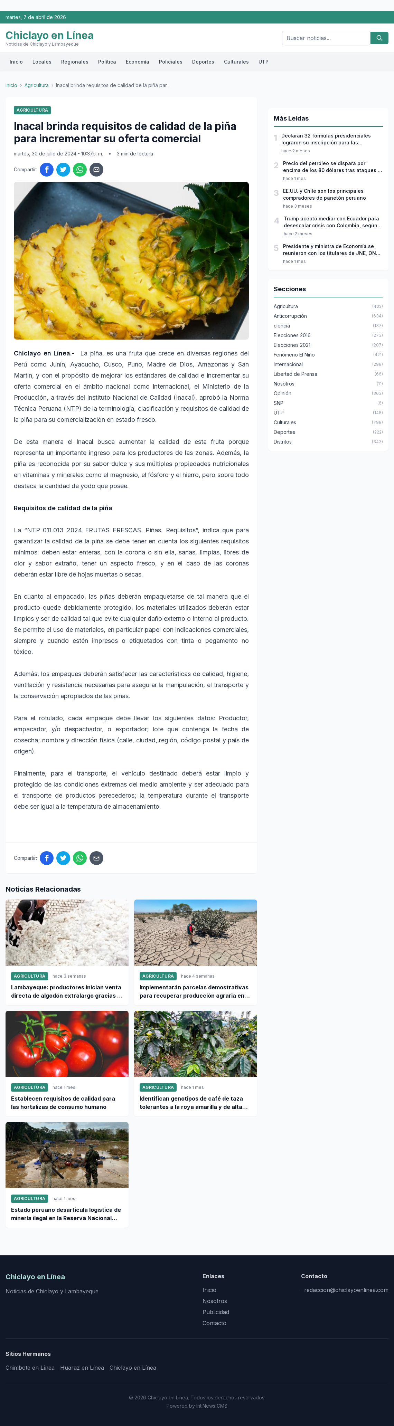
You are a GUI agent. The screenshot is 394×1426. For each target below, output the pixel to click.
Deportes (203, 62)
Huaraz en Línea (82, 1367)
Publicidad (216, 1312)
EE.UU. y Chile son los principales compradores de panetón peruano (324, 194)
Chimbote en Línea (30, 1367)
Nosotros (215, 1300)
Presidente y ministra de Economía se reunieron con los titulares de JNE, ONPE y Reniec (332, 250)
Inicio (16, 62)
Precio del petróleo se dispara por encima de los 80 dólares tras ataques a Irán (332, 167)
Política (107, 62)
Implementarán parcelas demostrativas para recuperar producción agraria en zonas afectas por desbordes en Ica (194, 992)
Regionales (74, 62)
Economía (137, 62)
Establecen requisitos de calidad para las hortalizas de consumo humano (63, 1102)
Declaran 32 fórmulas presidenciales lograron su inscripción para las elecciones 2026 (326, 139)
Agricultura (37, 85)
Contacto (214, 1323)
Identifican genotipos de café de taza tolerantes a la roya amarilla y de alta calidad (191, 1103)
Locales (41, 62)
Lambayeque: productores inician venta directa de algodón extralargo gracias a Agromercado (66, 992)
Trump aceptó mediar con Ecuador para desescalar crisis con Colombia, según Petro (331, 222)
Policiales (170, 62)
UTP (264, 62)
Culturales (236, 62)
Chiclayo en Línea (133, 1367)
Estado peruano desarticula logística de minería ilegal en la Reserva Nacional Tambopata (66, 1214)
